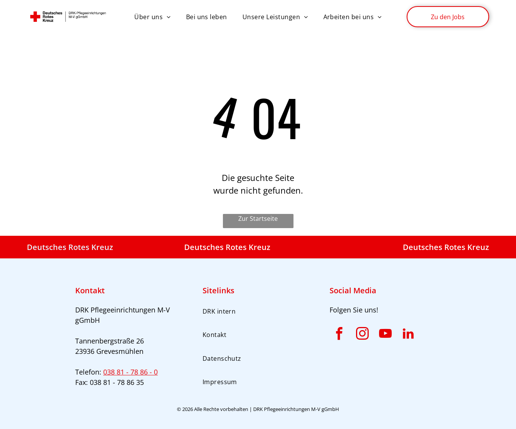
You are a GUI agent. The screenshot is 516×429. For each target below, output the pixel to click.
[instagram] (362, 334)
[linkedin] (408, 334)
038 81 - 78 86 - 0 (130, 371)
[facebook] (339, 334)
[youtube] (385, 334)
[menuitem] (152, 16)
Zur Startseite (258, 218)
